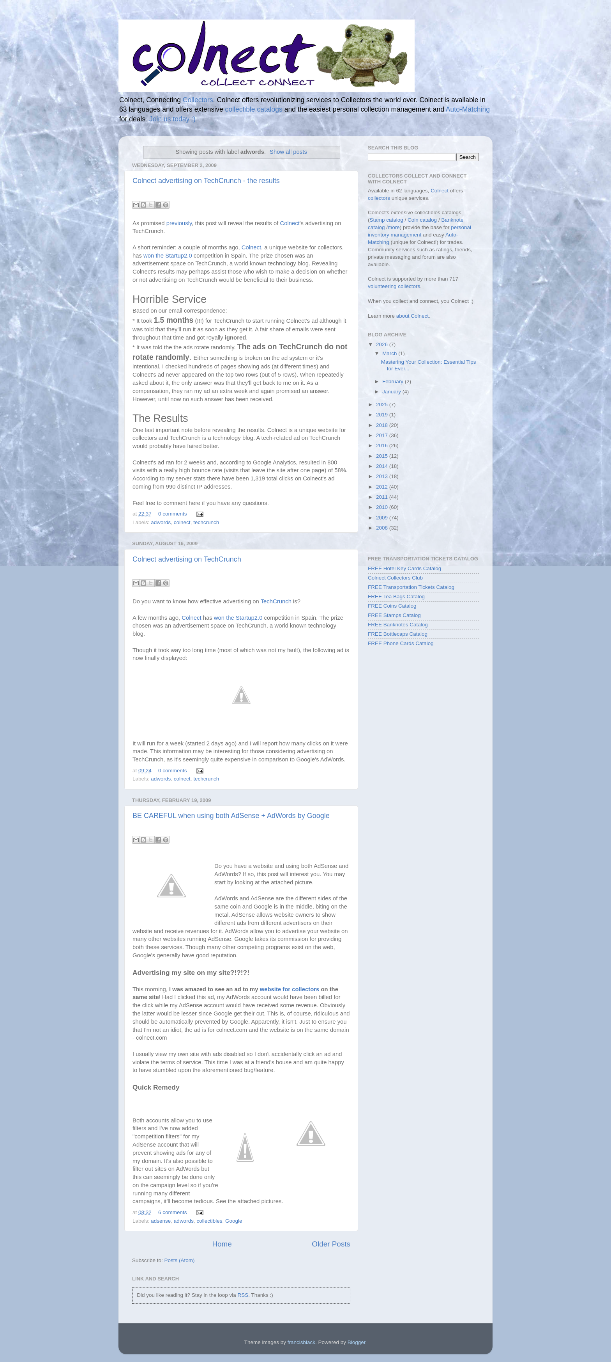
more (394, 227)
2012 (382, 487)
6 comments (172, 1212)
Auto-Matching (468, 109)
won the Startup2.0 (167, 255)
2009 (382, 518)
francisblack (301, 1342)
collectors (379, 198)
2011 (382, 497)
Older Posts (331, 1244)
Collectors (198, 100)
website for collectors (290, 989)
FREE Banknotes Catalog (398, 625)
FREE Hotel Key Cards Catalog (404, 568)
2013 (382, 476)
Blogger (357, 1342)
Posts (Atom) (179, 1260)
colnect (182, 522)
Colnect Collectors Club (395, 578)
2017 (382, 435)
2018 (382, 425)
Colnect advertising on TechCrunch (186, 559)
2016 (382, 445)
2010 (382, 507)
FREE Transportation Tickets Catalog (411, 587)
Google (233, 1221)
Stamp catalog (386, 220)
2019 (382, 415)
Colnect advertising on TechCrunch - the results (206, 181)
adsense (161, 1221)
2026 (382, 344)
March (390, 353)
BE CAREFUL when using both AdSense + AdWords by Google (231, 816)
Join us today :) (172, 119)
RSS (242, 1295)
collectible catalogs (254, 109)
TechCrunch (276, 601)
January (392, 392)
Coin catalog (422, 220)
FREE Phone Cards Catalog (401, 643)
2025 (382, 404)
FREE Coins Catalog (392, 606)
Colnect (289, 223)
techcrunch (206, 522)
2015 (382, 456)
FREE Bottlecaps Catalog (397, 634)
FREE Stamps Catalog (394, 615)
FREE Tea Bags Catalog (396, 596)
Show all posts (288, 152)
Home (221, 1244)
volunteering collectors (394, 286)
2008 (382, 528)
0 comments (172, 514)
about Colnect (412, 316)
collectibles (209, 1221)
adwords (161, 522)
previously (179, 223)
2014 (382, 466)
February (393, 381)
